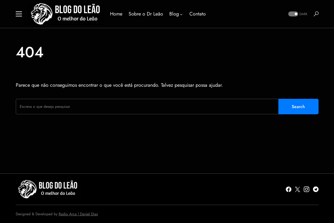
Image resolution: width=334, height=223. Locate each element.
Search (298, 106)
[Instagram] (306, 189)
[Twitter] (297, 189)
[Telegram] (316, 189)
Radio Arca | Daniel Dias (78, 214)
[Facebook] (288, 189)
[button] (19, 13)
